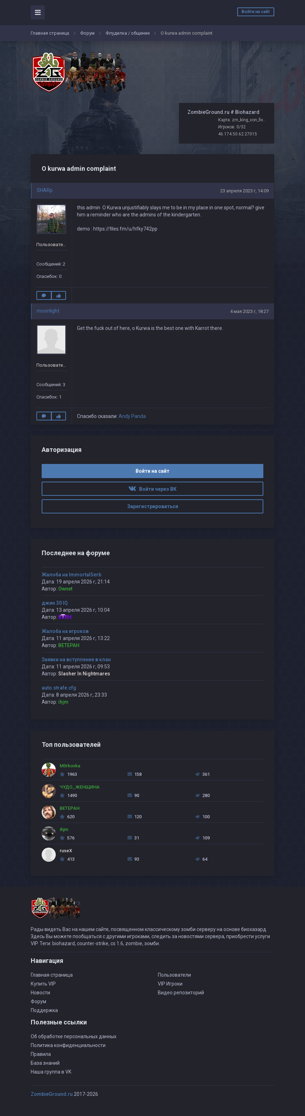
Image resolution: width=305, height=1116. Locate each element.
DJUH (65, 617)
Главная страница (50, 33)
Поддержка (44, 1010)
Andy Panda (132, 416)
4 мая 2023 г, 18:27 (249, 311)
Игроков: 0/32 (232, 126)
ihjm (63, 702)
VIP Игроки (170, 984)
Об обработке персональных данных (73, 1036)
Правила (41, 1054)
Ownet (65, 589)
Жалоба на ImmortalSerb (71, 574)
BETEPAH (68, 645)
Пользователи (174, 975)
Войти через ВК (152, 489)
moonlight (48, 311)
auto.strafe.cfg (59, 688)
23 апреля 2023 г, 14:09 (244, 190)
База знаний (45, 1063)
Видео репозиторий (181, 992)
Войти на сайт (255, 11)
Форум (87, 33)
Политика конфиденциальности (68, 1045)
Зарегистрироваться (152, 506)
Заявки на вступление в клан (76, 659)
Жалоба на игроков (65, 631)
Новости (40, 992)
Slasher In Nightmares (84, 673)
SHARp (45, 190)
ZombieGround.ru (52, 1094)
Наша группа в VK (51, 1072)
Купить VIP (43, 984)
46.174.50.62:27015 (237, 134)
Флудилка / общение (128, 33)
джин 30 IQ (55, 603)
